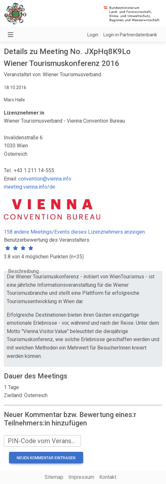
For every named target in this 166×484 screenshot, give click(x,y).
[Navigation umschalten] (10, 34)
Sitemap (54, 477)
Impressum (81, 477)
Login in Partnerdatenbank (130, 34)
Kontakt (107, 477)
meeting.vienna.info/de (29, 187)
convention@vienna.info (44, 179)
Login (92, 34)
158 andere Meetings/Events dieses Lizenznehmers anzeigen (74, 232)
